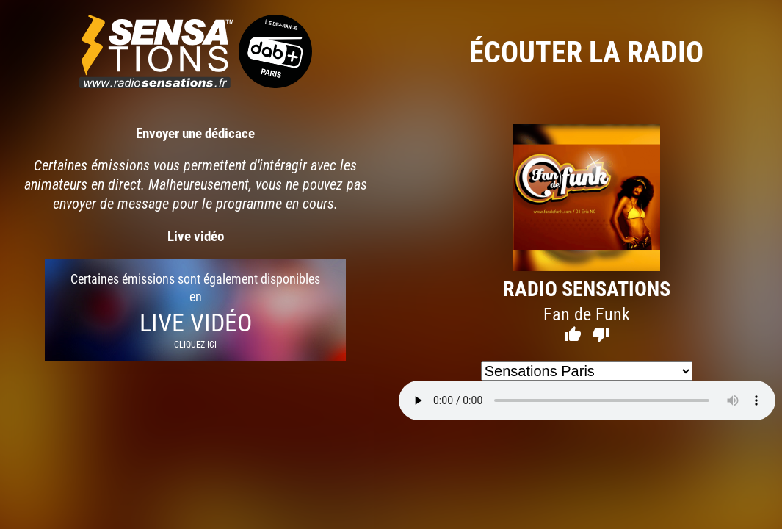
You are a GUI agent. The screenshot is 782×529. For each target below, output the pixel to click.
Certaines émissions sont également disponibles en (195, 310)
